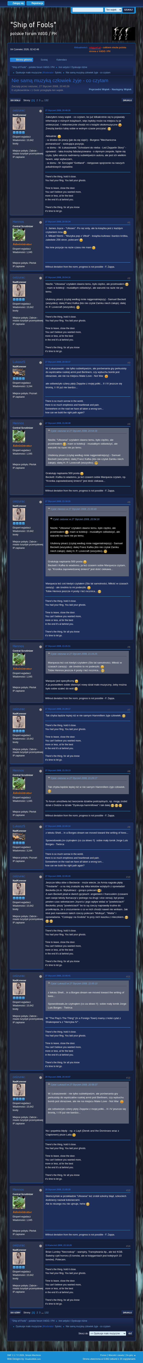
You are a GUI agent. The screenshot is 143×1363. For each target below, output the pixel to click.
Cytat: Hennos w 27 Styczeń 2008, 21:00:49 (73, 509)
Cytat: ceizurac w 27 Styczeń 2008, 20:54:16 (74, 431)
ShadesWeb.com (33, 1359)
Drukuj (127, 100)
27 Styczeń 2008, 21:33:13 (57, 770)
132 (46, 100)
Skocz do (83, 1333)
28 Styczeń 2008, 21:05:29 (57, 1189)
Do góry (15, 1312)
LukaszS (19, 362)
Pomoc (103, 1355)
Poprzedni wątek (99, 89)
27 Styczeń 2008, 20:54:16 (57, 277)
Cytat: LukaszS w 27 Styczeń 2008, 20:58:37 (74, 1085)
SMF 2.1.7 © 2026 (15, 1355)
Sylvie (58, 72)
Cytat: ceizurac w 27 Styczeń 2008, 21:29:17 (74, 778)
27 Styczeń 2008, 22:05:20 (57, 876)
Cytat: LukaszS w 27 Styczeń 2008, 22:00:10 (74, 983)
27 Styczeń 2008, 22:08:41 (57, 976)
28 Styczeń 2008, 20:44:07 (57, 1077)
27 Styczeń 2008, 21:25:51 (57, 646)
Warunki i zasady (116, 1355)
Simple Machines (33, 1355)
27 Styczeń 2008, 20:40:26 (57, 110)
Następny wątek (122, 89)
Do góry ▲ (131, 1355)
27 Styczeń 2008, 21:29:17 (57, 709)
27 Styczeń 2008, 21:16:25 (57, 501)
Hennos (18, 222)
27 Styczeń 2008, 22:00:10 (57, 826)
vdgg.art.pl (95, 47)
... (42, 100)
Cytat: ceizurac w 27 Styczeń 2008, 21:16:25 (74, 654)
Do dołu (15, 100)
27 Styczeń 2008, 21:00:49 (57, 423)
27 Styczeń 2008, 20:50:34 (57, 221)
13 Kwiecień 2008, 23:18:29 (58, 1245)
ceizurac (19, 110)
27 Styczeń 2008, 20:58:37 (57, 362)
